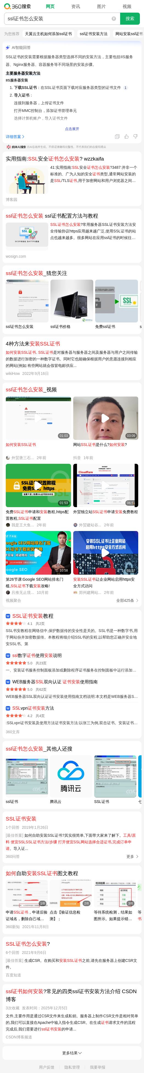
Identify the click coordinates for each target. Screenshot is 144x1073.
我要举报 (97, 1067)
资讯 (75, 6)
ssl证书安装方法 (94, 34)
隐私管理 (72, 1067)
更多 (130, 856)
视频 (127, 6)
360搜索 (18, 6)
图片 (101, 6)
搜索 (130, 18)
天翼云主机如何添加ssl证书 (48, 34)
